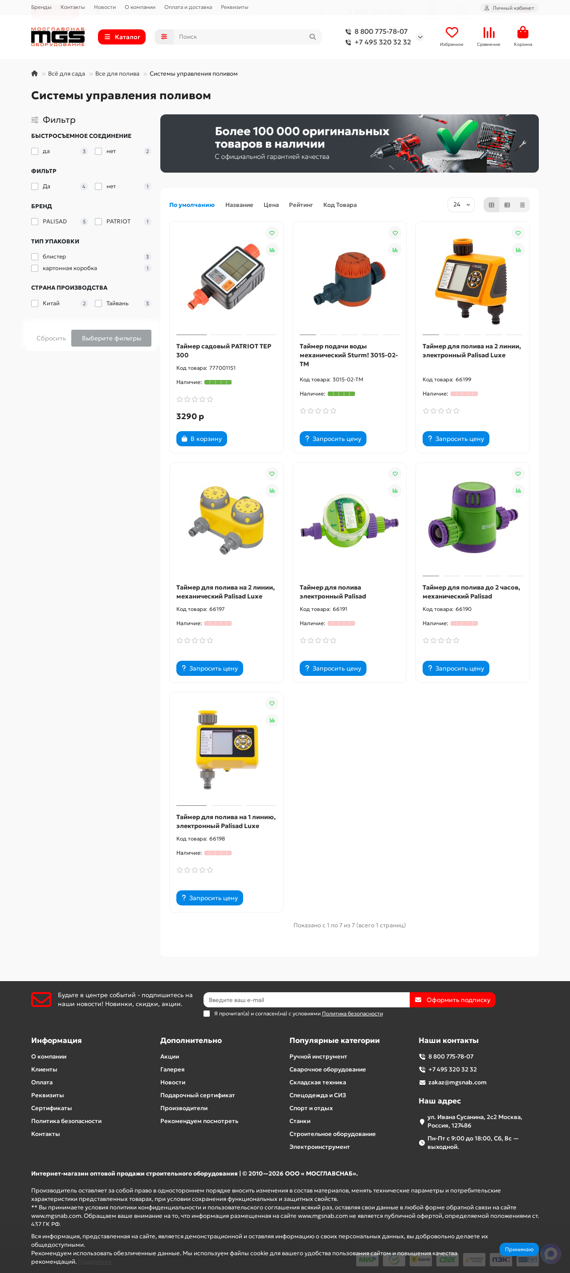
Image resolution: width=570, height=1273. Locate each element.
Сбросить (51, 338)
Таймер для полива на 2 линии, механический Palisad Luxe (225, 591)
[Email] (307, 999)
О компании (140, 7)
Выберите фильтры (111, 338)
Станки (299, 1121)
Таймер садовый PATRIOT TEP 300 (223, 350)
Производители (184, 1108)
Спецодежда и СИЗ (317, 1095)
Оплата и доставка (188, 7)
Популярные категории (334, 1040)
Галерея (172, 1069)
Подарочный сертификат (197, 1095)
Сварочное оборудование (327, 1069)
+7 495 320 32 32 (376, 42)
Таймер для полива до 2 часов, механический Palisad (471, 591)
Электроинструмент (319, 1147)
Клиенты (44, 1069)
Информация (56, 1040)
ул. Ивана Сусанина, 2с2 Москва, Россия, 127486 (475, 1121)
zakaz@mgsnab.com (457, 1082)
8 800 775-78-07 (375, 31)
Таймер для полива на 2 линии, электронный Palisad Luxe (472, 350)
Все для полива (117, 73)
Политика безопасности (66, 1121)
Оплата (42, 1082)
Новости (105, 7)
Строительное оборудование (332, 1134)
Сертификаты (51, 1108)
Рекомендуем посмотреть (199, 1121)
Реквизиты (234, 7)
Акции (169, 1056)
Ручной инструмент (318, 1056)
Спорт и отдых (311, 1108)
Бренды (41, 7)
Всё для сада (66, 73)
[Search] (248, 36)
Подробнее (95, 1261)
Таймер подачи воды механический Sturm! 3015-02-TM (349, 355)
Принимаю (519, 1249)
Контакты (73, 7)
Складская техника (317, 1082)
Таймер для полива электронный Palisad (333, 591)
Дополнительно (191, 1040)
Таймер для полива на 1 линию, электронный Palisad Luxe (226, 821)
